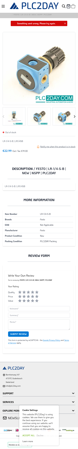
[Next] (74, 116)
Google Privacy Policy (51, 340)
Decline (40, 435)
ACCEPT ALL (29, 435)
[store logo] (34, 6)
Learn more (28, 441)
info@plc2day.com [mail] (13, 386)
